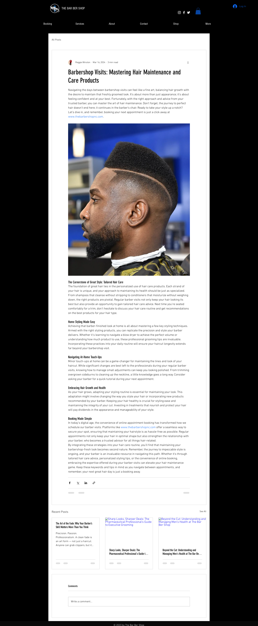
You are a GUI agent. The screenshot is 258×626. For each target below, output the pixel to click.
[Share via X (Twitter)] (77, 482)
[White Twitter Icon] (189, 12)
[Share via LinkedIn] (85, 482)
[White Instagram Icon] (179, 12)
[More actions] (188, 63)
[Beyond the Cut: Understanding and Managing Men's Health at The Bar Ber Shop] (182, 531)
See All (203, 511)
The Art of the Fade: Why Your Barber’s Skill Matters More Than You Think (74, 525)
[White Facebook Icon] (184, 12)
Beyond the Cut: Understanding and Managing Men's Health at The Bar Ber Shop (181, 552)
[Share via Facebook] (69, 482)
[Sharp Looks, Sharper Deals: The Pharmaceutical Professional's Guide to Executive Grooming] (129, 531)
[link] (198, 11)
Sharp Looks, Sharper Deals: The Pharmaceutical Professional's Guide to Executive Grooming (127, 552)
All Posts (56, 39)
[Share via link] (93, 482)
